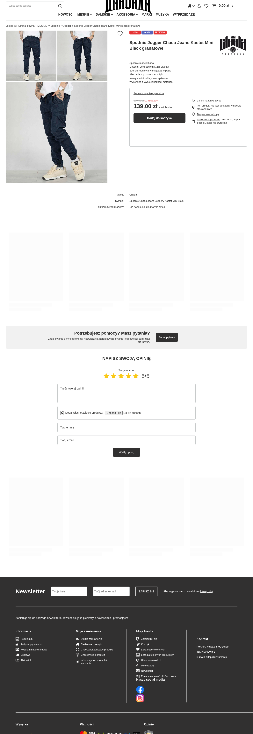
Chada (133, 202)
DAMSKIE (103, 22)
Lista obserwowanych (153, 657)
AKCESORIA (126, 22)
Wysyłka (22, 707)
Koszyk (145, 652)
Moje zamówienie (88, 639)
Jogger (67, 33)
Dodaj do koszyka (159, 125)
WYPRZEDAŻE (184, 22)
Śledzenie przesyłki (91, 652)
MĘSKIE (83, 22)
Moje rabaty (147, 673)
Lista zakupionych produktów (157, 662)
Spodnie (55, 33)
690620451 (206, 651)
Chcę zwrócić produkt (93, 662)
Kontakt (202, 639)
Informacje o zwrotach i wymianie (94, 669)
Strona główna (26, 33)
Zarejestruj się (149, 646)
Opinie (149, 707)
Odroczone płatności (208, 127)
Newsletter (147, 678)
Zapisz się (147, 599)
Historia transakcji (151, 668)
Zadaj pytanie (167, 345)
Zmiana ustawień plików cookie (158, 684)
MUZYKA (162, 22)
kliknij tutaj (206, 599)
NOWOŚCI (65, 22)
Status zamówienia (91, 646)
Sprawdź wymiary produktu (149, 101)
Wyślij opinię (126, 460)
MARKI (147, 22)
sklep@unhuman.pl (212, 657)
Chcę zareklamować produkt (97, 657)
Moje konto (144, 639)
